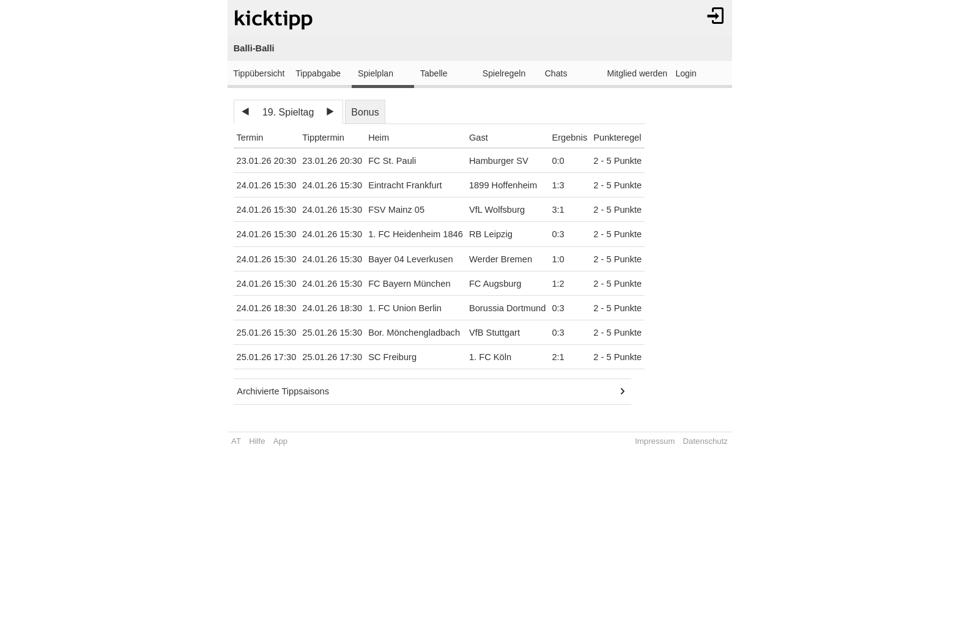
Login (685, 73)
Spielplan (375, 73)
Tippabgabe (318, 73)
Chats (556, 73)
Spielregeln (504, 73)
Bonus (365, 112)
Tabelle (434, 73)
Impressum (655, 441)
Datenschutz (705, 441)
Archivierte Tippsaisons (283, 391)
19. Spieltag (288, 112)
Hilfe (257, 441)
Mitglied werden (637, 73)
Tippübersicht (258, 73)
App (280, 441)
